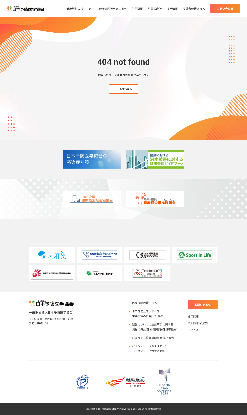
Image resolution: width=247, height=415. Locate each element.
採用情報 (172, 9)
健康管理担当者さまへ (113, 9)
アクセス (193, 330)
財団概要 (137, 9)
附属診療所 (155, 9)
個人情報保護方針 (199, 323)
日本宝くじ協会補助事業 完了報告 (153, 338)
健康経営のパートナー (80, 9)
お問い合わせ (225, 9)
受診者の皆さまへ (194, 9)
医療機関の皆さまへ (144, 303)
